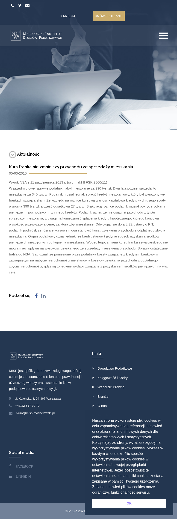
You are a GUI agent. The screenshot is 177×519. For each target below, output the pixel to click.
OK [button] (129, 503)
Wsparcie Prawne (111, 387)
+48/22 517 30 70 (27, 405)
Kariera (68, 16)
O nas (102, 406)
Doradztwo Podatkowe (114, 368)
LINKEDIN (23, 476)
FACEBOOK (24, 466)
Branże (103, 396)
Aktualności (24, 154)
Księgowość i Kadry (112, 378)
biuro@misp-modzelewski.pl (35, 413)
